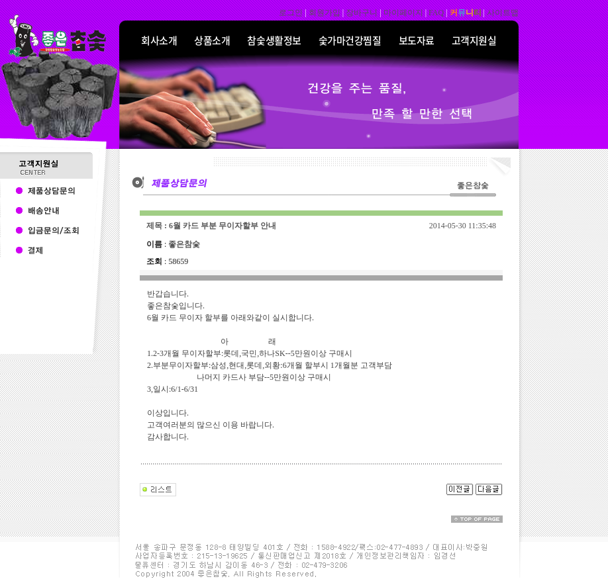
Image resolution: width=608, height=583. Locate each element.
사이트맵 (503, 12)
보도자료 (416, 40)
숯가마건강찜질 (350, 40)
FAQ (436, 12)
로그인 (291, 12)
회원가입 (324, 12)
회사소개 (159, 40)
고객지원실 (474, 40)
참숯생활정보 (274, 40)
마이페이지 (403, 12)
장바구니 (362, 12)
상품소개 (212, 40)
